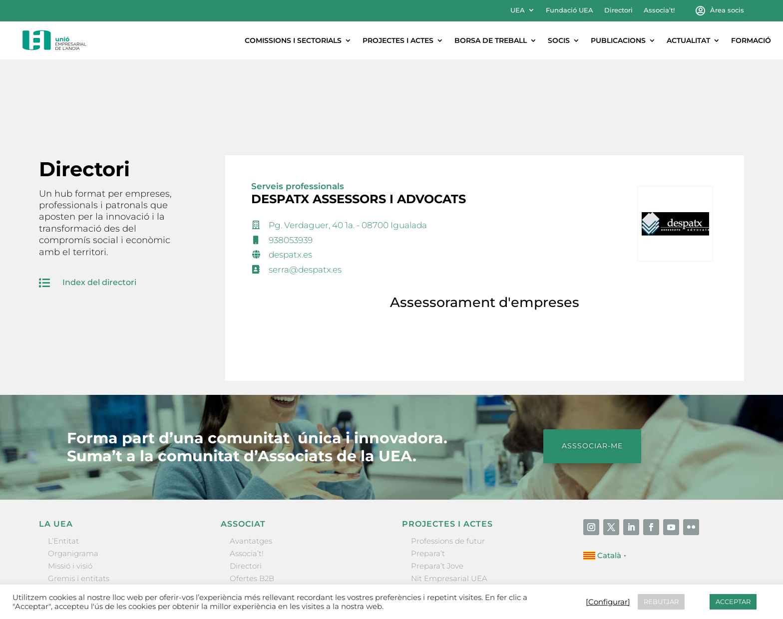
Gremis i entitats (78, 512)
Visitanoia (429, 550)
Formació (751, 40)
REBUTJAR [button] (661, 602)
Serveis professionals (297, 121)
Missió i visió (70, 500)
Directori (618, 10)
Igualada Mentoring (447, 538)
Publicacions (618, 40)
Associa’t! (659, 10)
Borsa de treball (490, 40)
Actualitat (688, 40)
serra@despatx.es (305, 204)
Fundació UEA (569, 10)
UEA (517, 10)
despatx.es (290, 189)
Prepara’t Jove (437, 500)
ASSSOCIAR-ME (592, 379)
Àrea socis (727, 10)
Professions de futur (448, 475)
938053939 (291, 174)
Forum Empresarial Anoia (458, 525)
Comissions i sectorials (293, 40)
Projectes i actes (398, 40)
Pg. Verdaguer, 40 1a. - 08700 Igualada (348, 159)
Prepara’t (428, 487)
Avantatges (251, 475)
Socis (559, 40)
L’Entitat (63, 475)
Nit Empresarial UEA (449, 512)
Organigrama (73, 487)
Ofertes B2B (252, 512)
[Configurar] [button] (608, 602)
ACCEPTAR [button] (733, 602)
